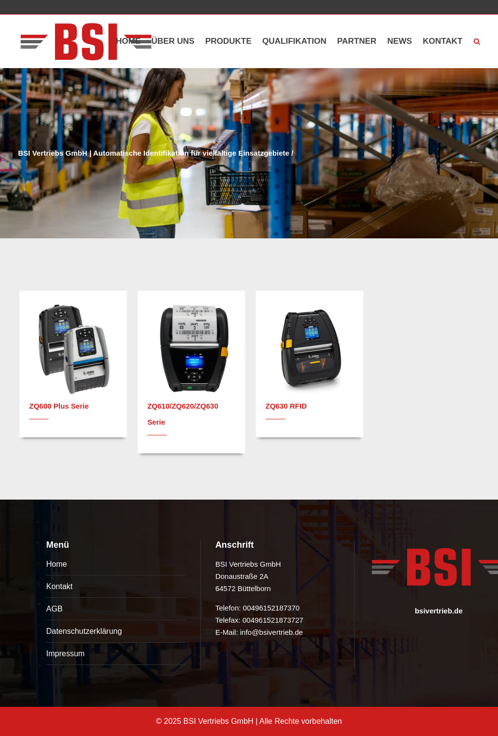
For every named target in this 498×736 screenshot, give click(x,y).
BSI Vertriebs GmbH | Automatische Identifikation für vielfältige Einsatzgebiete (153, 153)
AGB (54, 609)
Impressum (65, 653)
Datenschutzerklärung (84, 631)
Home (56, 564)
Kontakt (59, 586)
